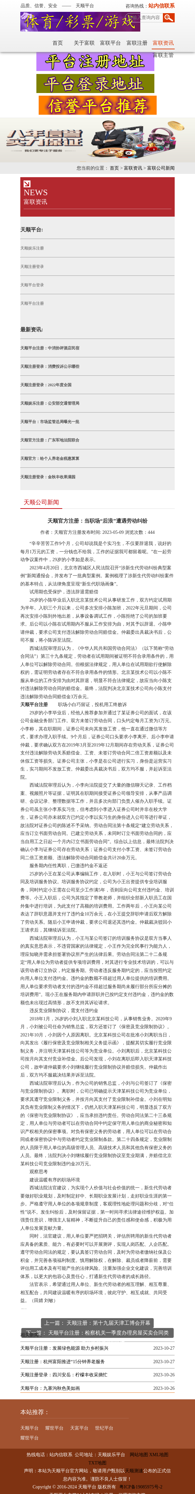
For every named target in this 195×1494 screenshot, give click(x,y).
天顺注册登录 (31, 267)
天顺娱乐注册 (31, 249)
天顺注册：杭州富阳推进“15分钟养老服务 (61, 1354)
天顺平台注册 (31, 304)
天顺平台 (28, 1420)
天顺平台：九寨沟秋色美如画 (49, 1380)
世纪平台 (103, 1420)
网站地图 (136, 1447)
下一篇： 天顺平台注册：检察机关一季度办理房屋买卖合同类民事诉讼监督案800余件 (98, 1326)
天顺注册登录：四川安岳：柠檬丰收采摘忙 (62, 1367)
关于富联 (59, 43)
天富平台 (78, 1420)
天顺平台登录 (31, 285)
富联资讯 (138, 43)
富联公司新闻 (162, 168)
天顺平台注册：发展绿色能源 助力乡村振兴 (63, 1340)
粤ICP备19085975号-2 (140, 1479)
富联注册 (112, 43)
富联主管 (164, 43)
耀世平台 (53, 1420)
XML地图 (158, 1447)
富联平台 (85, 43)
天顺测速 (134, 1463)
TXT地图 (97, 1455)
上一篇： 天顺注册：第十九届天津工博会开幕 (98, 1315)
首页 (33, 43)
